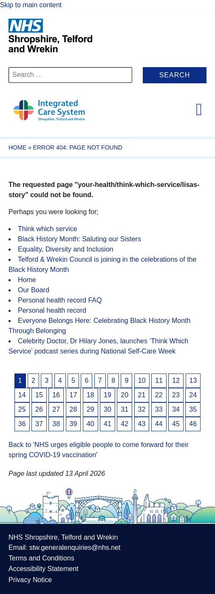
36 (22, 423)
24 (193, 395)
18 (90, 395)
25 (22, 409)
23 (176, 395)
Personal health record (52, 310)
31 (124, 409)
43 (142, 423)
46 (193, 423)
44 (159, 423)
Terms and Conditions (41, 558)
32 (142, 409)
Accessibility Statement (43, 568)
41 (107, 423)
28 (73, 409)
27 (56, 409)
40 (90, 423)
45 (176, 423)
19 (107, 395)
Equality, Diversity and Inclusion (65, 249)
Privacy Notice (30, 579)
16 (56, 395)
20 (124, 395)
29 (90, 409)
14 (22, 395)
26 (39, 409)
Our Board (33, 290)
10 (142, 380)
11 (159, 380)
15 (39, 395)
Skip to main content (31, 4)
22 (159, 395)
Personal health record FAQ (60, 300)
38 (56, 423)
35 (193, 409)
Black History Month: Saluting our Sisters (79, 239)
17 (73, 395)
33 (159, 409)
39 (73, 423)
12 (176, 380)
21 (142, 395)
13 (193, 380)
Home (17, 147)
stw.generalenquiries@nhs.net (75, 547)
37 (39, 423)
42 (124, 423)
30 (107, 409)
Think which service (47, 228)
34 (176, 409)
